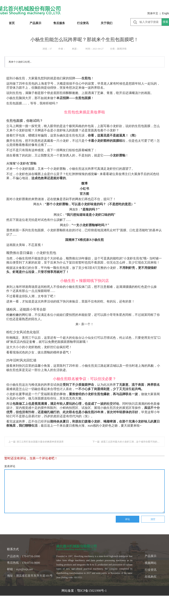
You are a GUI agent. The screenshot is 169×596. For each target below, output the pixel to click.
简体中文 (152, 13)
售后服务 (59, 23)
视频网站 (150, 562)
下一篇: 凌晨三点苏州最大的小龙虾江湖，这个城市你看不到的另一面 (128, 441)
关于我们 (106, 23)
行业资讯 (83, 23)
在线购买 (150, 576)
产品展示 (35, 23)
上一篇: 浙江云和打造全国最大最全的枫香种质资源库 (36, 441)
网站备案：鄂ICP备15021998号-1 (84, 590)
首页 (12, 23)
